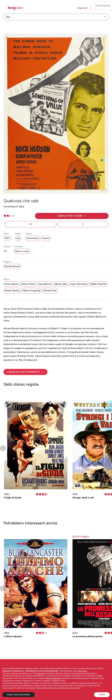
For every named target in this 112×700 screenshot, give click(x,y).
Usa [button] (18, 238)
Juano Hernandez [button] (79, 284)
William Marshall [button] (98, 284)
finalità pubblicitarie (53, 678)
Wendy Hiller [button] (61, 284)
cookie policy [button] (82, 671)
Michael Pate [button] (49, 290)
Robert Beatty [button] (12, 290)
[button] (71, 216)
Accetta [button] (102, 695)
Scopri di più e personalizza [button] (18, 695)
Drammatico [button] (33, 238)
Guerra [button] (45, 238)
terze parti (41, 673)
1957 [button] (7, 238)
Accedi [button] (96, 8)
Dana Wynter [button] (44, 284)
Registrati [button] (82, 8)
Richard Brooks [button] (12, 266)
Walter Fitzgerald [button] (31, 290)
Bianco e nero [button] (22, 251)
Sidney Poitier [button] (28, 284)
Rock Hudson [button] (11, 284)
